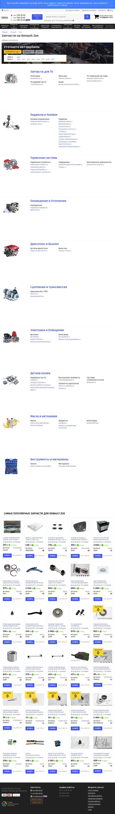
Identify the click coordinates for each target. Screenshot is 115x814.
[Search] (87, 16)
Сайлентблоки (64, 137)
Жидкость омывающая (67, 426)
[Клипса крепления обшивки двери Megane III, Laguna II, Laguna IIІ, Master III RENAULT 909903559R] (35, 699)
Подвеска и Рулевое (43, 114)
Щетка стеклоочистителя (68, 84)
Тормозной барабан (37, 170)
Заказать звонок (36, 799)
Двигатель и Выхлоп (44, 244)
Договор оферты (94, 801)
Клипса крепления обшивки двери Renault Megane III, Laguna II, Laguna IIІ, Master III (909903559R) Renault (35, 711)
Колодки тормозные (94, 78)
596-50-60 (18, 15)
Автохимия (63, 428)
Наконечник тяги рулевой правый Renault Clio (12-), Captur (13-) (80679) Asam (35, 625)
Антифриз (62, 423)
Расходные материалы (67, 466)
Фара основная (36, 339)
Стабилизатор (35, 84)
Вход (110, 10)
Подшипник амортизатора (69, 147)
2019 (52, 59)
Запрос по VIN (36, 802)
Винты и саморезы (66, 386)
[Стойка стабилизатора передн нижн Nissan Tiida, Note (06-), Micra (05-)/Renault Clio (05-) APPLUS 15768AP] (35, 656)
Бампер (33, 380)
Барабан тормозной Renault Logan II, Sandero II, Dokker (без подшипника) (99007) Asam (57, 625)
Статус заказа (93, 790)
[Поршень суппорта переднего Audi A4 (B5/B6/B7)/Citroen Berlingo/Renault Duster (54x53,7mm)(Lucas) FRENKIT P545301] (12, 742)
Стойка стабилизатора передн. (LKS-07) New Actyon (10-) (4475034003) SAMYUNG (12, 538)
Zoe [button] (39, 52)
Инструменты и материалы (49, 459)
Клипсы (62, 388)
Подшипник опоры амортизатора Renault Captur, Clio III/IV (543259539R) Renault (101, 625)
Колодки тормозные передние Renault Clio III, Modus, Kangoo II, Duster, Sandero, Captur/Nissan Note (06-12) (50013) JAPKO (57, 538)
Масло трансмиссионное (39, 423)
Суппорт (62, 167)
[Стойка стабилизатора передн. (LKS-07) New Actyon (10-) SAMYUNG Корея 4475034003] (12, 527)
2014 (28, 59)
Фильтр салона (64, 78)
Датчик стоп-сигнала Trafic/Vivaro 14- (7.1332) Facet (79, 668)
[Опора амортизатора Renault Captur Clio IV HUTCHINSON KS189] (102, 699)
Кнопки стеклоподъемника (69, 339)
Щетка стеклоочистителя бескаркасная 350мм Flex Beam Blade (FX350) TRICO (34, 754)
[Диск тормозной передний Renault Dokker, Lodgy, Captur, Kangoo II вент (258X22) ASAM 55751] (102, 570)
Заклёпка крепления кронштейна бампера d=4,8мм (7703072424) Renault (101, 668)
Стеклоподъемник (66, 380)
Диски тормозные (94, 81)
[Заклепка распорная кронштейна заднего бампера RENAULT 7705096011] (12, 699)
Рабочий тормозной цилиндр (70, 164)
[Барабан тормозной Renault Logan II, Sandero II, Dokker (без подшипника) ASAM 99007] (57, 613)
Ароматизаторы (93, 423)
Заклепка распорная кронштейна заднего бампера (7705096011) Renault (11, 711)
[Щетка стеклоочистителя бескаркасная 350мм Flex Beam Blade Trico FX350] (35, 742)
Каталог (91, 807)
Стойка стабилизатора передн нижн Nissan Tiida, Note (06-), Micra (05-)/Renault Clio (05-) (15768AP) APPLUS (34, 668)
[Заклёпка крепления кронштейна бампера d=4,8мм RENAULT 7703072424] (102, 656)
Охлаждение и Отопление (48, 201)
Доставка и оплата (73, 10)
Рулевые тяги (35, 124)
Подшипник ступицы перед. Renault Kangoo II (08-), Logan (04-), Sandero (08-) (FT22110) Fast (12, 582)
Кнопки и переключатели (40, 342)
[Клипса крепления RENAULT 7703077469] (57, 699)
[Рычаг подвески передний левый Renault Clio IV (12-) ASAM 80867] (35, 570)
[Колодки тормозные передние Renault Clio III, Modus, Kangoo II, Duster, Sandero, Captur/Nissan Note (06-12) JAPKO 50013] (57, 527)
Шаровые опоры (65, 121)
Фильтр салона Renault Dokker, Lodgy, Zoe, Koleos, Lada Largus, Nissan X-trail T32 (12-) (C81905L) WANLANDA (34, 538)
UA (4, 10)
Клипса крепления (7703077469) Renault (56, 711)
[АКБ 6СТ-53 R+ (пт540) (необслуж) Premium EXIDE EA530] (102, 527)
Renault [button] (28, 52)
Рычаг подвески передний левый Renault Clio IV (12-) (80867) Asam (35, 582)
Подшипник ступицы (67, 129)
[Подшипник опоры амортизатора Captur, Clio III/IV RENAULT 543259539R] (102, 613)
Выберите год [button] (13, 52)
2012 (18, 59)
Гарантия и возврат (89, 10)
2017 (43, 59)
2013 (23, 59)
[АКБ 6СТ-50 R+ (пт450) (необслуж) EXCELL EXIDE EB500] (57, 743)
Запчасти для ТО (41, 71)
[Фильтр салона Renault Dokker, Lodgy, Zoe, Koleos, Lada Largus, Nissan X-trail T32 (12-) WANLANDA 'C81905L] (35, 527)
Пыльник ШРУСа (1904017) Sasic (77, 754)
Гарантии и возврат (95, 799)
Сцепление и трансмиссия (48, 287)
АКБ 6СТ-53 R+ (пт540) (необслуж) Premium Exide (101, 538)
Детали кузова (40, 373)
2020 (18, 57)
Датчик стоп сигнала (95, 164)
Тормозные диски (37, 167)
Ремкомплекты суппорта (39, 172)
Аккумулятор (35, 78)
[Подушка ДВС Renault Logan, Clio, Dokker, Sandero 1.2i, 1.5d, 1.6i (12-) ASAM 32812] (57, 570)
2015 (33, 59)
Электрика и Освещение (47, 330)
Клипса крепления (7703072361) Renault (78, 711)
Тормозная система (43, 158)
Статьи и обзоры (94, 804)
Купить (7, 555)
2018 (47, 59)
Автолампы (34, 337)
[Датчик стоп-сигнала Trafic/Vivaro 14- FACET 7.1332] (80, 656)
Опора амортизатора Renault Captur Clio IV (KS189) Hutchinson (101, 711)
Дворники (91, 382)
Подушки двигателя (38, 251)
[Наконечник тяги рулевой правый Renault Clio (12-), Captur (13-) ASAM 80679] (35, 613)
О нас (90, 810)
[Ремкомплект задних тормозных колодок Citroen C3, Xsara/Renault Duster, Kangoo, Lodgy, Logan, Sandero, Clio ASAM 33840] (102, 742)
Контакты (102, 10)
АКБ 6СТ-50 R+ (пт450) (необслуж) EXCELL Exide (57, 754)
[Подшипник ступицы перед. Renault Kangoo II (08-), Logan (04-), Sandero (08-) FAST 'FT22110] (12, 570)
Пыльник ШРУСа (36, 296)
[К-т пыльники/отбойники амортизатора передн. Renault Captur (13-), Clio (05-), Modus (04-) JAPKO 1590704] (80, 613)
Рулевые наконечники (39, 121)
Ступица (62, 132)
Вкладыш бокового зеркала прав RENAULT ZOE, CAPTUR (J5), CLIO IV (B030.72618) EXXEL (79, 538)
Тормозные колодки (38, 164)
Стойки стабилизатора (67, 139)
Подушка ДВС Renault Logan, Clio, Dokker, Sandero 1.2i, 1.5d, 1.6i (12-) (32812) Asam (57, 582)
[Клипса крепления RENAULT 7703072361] (80, 699)
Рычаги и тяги (64, 126)
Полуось (33, 294)
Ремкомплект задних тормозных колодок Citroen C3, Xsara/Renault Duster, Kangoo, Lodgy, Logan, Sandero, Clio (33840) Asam (102, 754)
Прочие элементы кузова (40, 385)
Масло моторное (36, 425)
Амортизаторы (64, 124)
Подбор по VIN (37, 17)
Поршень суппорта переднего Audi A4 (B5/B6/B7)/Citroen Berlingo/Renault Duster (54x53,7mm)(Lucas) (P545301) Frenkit (11, 754)
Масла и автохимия (43, 416)
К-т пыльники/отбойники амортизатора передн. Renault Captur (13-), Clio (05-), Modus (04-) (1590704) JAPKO (79, 625)
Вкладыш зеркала (37, 382)
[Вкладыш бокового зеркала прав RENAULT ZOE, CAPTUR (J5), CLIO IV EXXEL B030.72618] (80, 527)
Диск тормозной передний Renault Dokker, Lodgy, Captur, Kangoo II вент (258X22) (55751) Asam (101, 582)
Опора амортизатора (66, 134)
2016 (38, 59)
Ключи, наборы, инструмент (40, 466)
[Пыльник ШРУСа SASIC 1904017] (80, 742)
